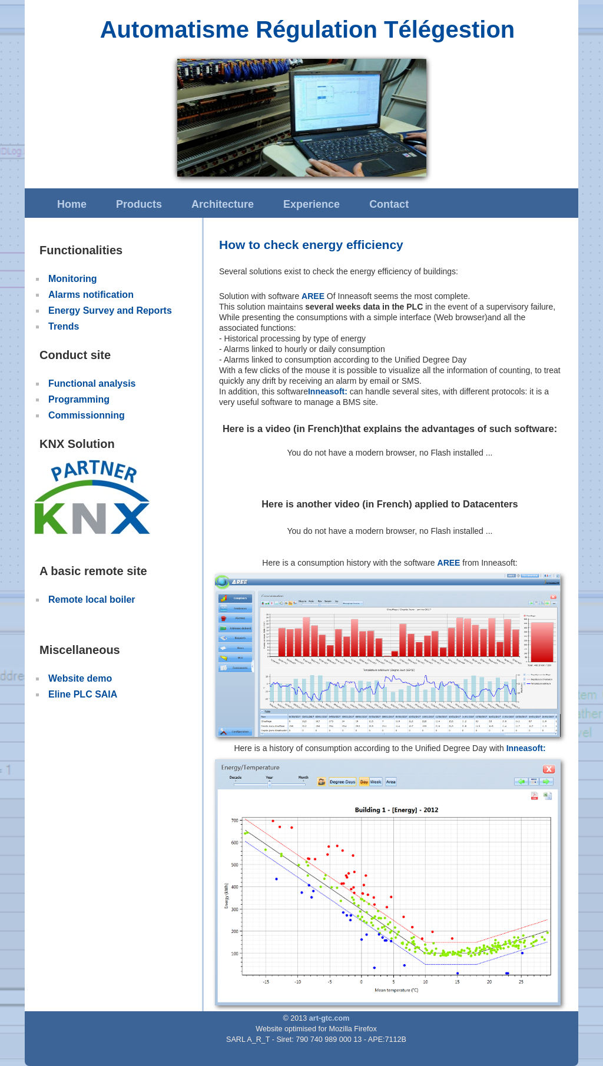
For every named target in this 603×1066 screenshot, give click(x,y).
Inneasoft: (327, 391)
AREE (313, 296)
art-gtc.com (329, 1018)
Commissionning (86, 415)
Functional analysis (91, 383)
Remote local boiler (91, 600)
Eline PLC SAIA (82, 694)
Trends (63, 326)
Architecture (222, 204)
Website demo (80, 678)
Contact (389, 204)
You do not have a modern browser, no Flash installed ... (390, 452)
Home (72, 204)
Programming (79, 399)
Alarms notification (91, 295)
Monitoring (72, 279)
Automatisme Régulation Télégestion (307, 29)
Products (139, 204)
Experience (311, 204)
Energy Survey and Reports (110, 310)
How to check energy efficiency (311, 244)
